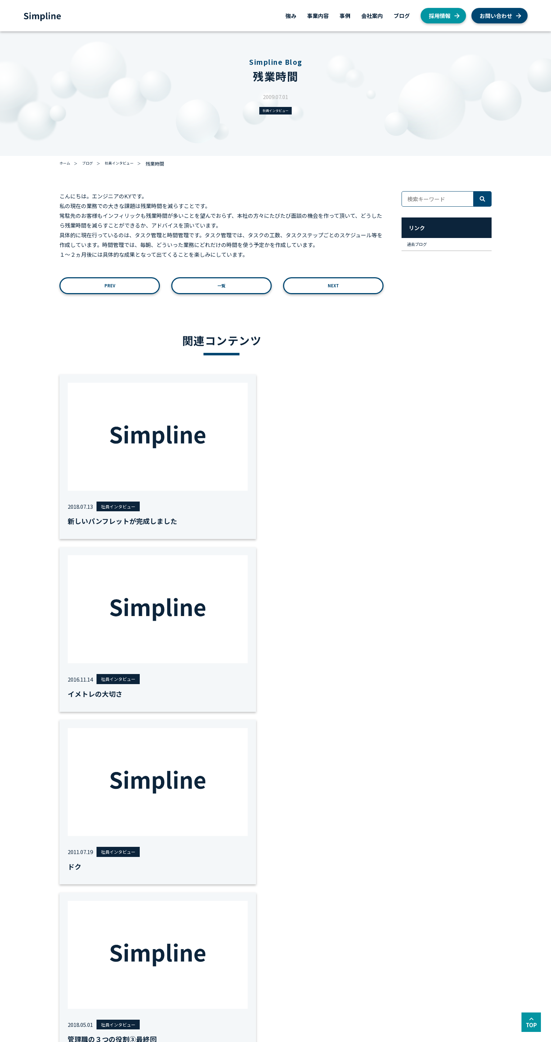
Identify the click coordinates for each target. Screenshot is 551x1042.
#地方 (294, 694)
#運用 (275, 694)
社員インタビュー (275, 112)
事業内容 (318, 15)
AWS (329, 928)
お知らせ (333, 947)
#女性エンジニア (180, 694)
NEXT (333, 290)
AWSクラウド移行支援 (118, 937)
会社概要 (264, 919)
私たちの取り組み (343, 956)
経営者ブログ (338, 965)
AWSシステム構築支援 (118, 947)
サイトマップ (128, 1000)
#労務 (232, 694)
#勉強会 (253, 694)
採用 (328, 919)
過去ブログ (422, 249)
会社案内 (372, 15)
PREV (110, 290)
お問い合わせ (496, 15)
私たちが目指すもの (276, 928)
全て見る (362, 694)
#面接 (314, 694)
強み (291, 15)
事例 (345, 15)
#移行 (213, 694)
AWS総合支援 (108, 919)
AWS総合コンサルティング (122, 928)
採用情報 (440, 15)
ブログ (402, 15)
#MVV (147, 694)
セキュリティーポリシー (178, 1000)
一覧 (221, 290)
